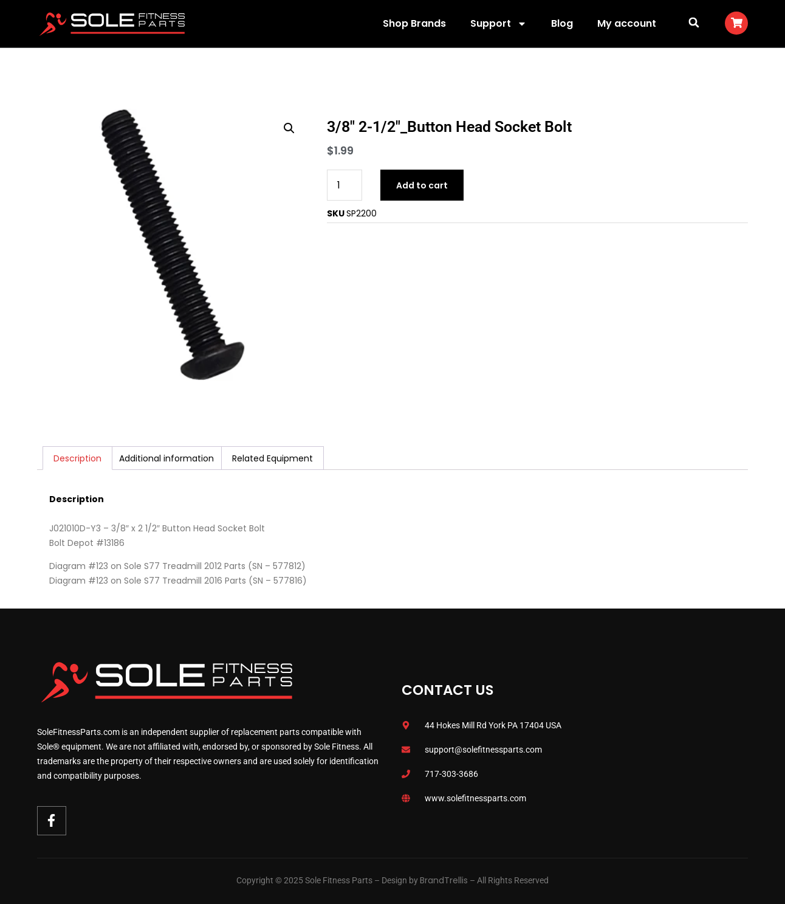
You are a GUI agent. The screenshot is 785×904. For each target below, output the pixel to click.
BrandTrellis (444, 880)
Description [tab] (77, 458)
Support (498, 24)
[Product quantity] (344, 185)
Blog (562, 23)
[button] (693, 22)
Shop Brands (414, 23)
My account (626, 23)
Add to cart (422, 185)
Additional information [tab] (166, 458)
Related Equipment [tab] (272, 458)
